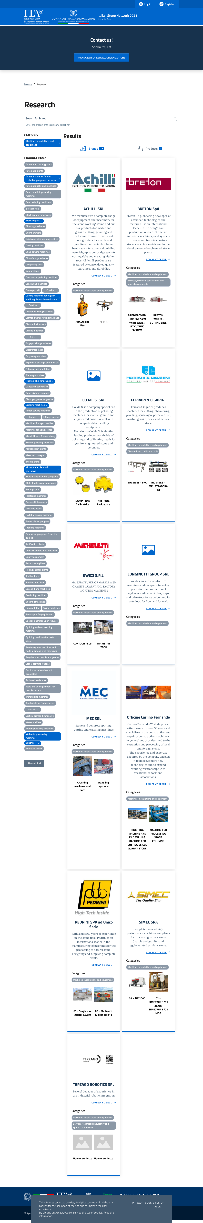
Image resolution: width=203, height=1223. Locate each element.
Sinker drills (33, 608)
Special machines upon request (41, 621)
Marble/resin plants (36, 449)
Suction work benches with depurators (39, 672)
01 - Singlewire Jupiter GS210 (83, 1015)
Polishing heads (34, 509)
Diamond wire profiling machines (42, 318)
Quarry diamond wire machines (41, 551)
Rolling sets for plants (37, 570)
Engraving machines (36, 356)
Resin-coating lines (35, 563)
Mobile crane (32, 462)
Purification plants (35, 544)
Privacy (137, 1203)
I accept (158, 1206)
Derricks (33, 305)
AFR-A (103, 322)
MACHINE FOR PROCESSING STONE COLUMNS (158, 837)
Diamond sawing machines (39, 312)
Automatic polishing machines (41, 186)
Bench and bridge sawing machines (38, 194)
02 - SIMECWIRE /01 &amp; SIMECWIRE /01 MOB (158, 1007)
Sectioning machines (36, 595)
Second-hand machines (38, 589)
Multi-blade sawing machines (41, 483)
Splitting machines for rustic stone (40, 639)
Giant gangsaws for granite (39, 399)
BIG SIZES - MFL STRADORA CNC (158, 487)
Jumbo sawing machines (38, 411)
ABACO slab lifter (82, 324)
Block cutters (32, 209)
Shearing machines (35, 602)
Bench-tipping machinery (39, 202)
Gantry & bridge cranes (37, 393)
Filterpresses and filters (38, 369)
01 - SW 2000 (137, 1000)
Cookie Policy (154, 1203)
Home (28, 84)
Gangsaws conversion (37, 387)
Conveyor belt (33, 290)
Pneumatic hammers (36, 502)
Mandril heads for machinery (40, 436)
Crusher (50, 290)
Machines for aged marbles (39, 423)
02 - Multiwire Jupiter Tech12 (103, 1015)
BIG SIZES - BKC (137, 484)
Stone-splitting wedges (38, 664)
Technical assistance (36, 680)
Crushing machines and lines (82, 788)
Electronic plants (34, 350)
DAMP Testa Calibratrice (82, 503)
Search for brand (37, 118)
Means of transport (35, 455)
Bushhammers (33, 233)
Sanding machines (35, 583)
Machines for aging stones (39, 430)
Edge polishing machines (38, 343)
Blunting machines (35, 226)
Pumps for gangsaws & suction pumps (41, 536)
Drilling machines (34, 331)
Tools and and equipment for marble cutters (40, 689)
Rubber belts (32, 576)
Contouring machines (36, 284)
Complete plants (34, 265)
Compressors (32, 271)
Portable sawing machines (39, 515)
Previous (69, 311)
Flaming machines (35, 375)
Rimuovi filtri (34, 763)
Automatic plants (34, 171)
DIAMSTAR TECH (103, 647)
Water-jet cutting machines (40, 729)
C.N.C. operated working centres (42, 239)
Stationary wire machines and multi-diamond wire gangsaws (41, 649)
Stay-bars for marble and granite (42, 658)
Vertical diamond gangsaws (40, 716)
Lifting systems (51, 417)
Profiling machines (35, 528)
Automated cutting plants (39, 165)
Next (118, 311)
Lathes (32, 417)
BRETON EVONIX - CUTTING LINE (158, 320)
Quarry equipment (35, 557)
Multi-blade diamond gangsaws (42, 477)
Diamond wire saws (36, 324)
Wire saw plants (34, 749)
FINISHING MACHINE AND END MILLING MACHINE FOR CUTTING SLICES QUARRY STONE (137, 841)
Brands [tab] (92, 149)
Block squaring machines (38, 215)
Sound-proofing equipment (39, 615)
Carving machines (35, 246)
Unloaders (32, 710)
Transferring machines (37, 697)
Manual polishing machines (40, 443)
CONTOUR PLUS (82, 645)
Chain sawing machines (38, 252)
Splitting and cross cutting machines (39, 629)
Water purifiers (33, 722)
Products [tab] (150, 149)
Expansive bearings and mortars (42, 363)
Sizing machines (51, 608)
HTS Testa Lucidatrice (103, 503)
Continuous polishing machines (42, 277)
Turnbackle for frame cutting (40, 703)
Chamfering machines (37, 258)
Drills (32, 337)
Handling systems (103, 786)
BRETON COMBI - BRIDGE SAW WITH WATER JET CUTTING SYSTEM (137, 323)
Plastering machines (36, 496)
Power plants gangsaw (37, 521)
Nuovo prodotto (82, 1161)
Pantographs (32, 489)
